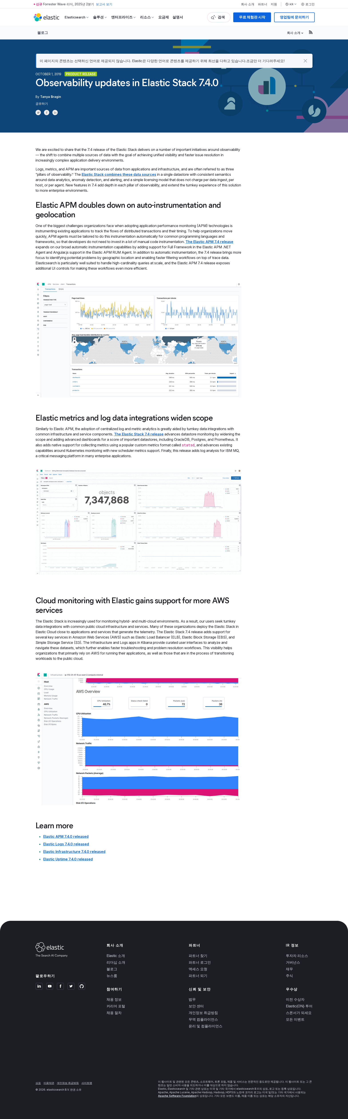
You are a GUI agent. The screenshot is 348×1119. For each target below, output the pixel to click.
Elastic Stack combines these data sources (119, 174)
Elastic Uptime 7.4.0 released (68, 859)
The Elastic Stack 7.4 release (139, 434)
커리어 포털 (116, 1006)
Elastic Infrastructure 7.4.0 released (74, 851)
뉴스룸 (112, 975)
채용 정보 (114, 999)
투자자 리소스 (297, 955)
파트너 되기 (198, 975)
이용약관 (49, 1083)
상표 (38, 1083)
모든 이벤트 (295, 1019)
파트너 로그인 (200, 962)
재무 (289, 969)
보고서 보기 (104, 4)
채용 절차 (114, 1012)
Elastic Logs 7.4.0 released (66, 844)
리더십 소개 (116, 962)
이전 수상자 (295, 999)
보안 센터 (196, 1006)
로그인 (308, 4)
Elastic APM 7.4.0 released (66, 836)
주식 (289, 975)
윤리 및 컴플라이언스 (205, 1026)
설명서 (177, 17)
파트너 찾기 (198, 955)
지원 (274, 4)
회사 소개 (247, 4)
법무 (192, 999)
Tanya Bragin (50, 97)
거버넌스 (293, 962)
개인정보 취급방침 (203, 1012)
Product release (81, 74)
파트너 (262, 4)
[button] (305, 60)
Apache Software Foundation (177, 1095)
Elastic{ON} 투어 (299, 1006)
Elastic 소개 (116, 955)
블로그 (42, 32)
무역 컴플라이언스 (203, 1019)
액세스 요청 (198, 969)
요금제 (163, 17)
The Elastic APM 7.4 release (209, 241)
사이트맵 (86, 1083)
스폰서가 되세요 (299, 1012)
